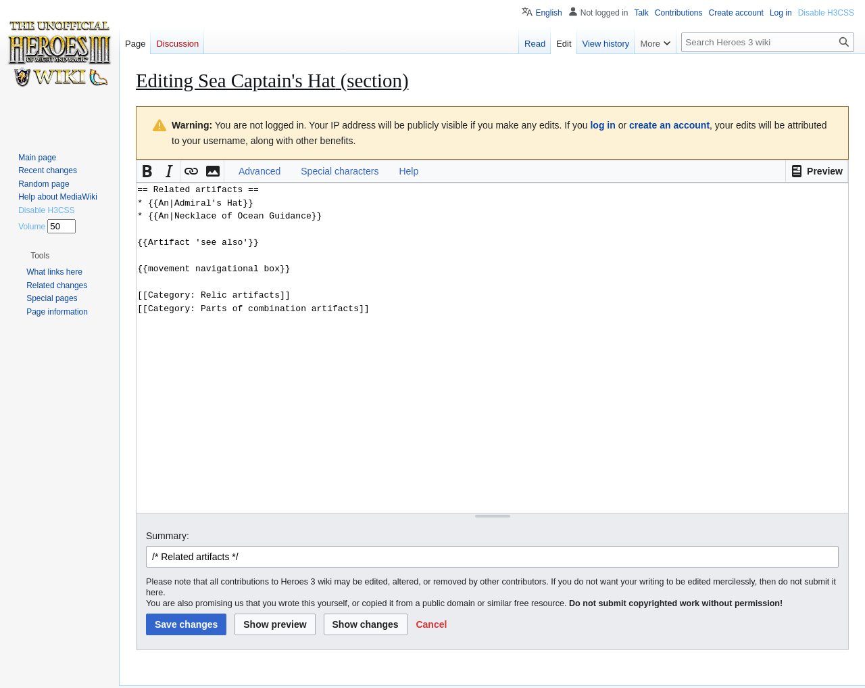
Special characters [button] (339, 171)
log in (602, 125)
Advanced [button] (259, 171)
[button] (816, 171)
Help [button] (408, 171)
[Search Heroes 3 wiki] (767, 42)
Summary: (167, 535)
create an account (669, 125)
